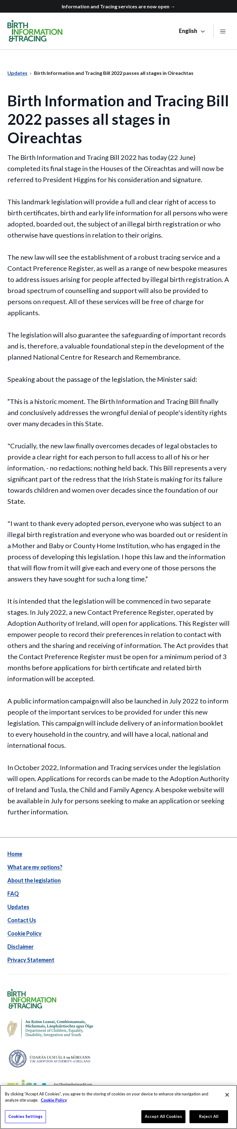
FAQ (13, 893)
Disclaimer (20, 946)
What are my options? (34, 867)
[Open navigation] (223, 31)
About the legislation (34, 880)
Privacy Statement (30, 959)
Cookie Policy (24, 933)
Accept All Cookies (163, 1119)
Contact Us (21, 920)
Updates (18, 906)
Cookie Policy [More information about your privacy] (54, 1102)
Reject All (208, 1119)
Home (14, 853)
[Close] (227, 1097)
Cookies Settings (25, 1119)
